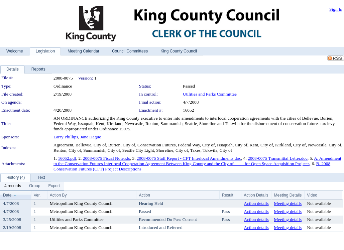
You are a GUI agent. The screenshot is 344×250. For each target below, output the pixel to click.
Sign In (335, 9)
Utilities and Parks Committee (210, 94)
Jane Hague (90, 136)
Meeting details (288, 203)
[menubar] (32, 186)
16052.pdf (67, 158)
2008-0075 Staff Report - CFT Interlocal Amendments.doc (189, 158)
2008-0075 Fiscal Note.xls (106, 158)
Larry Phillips (65, 136)
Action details (256, 203)
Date (7, 195)
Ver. (37, 195)
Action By (58, 195)
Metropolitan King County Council (81, 203)
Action (144, 195)
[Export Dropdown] (54, 186)
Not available (319, 203)
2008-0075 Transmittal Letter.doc (278, 158)
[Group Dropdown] (34, 186)
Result (227, 195)
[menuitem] (12, 186)
